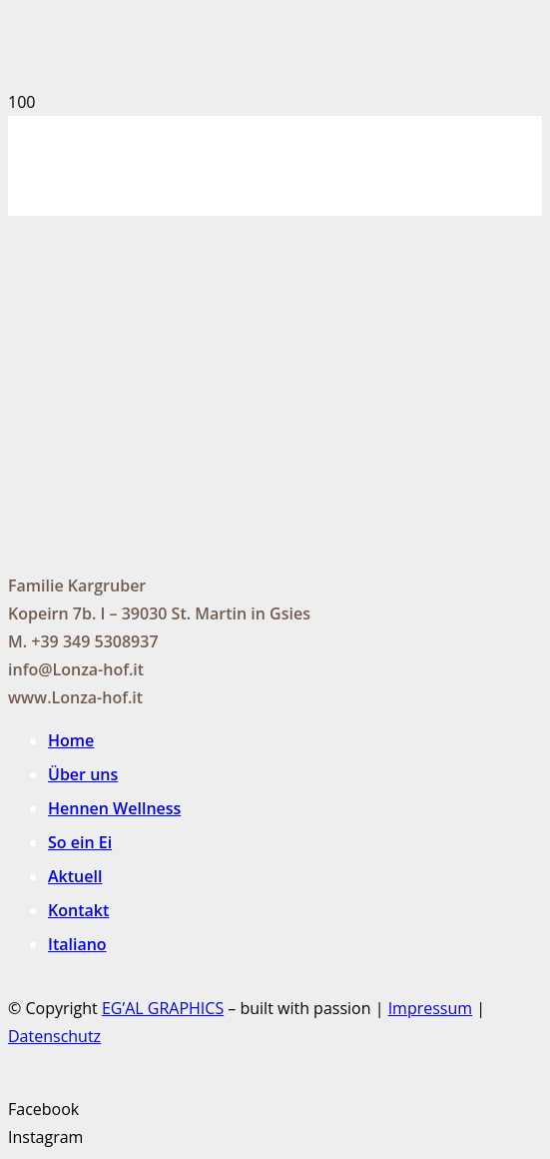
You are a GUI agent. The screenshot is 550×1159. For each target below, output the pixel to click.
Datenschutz (54, 1036)
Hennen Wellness (114, 808)
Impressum (430, 1008)
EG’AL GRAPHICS (163, 1008)
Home (71, 740)
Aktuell (75, 876)
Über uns (83, 774)
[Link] (154, 218)
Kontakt (78, 910)
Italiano (77, 944)
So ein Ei (80, 842)
